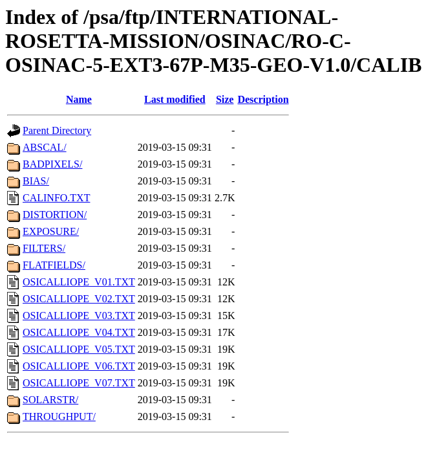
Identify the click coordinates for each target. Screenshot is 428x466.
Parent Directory (57, 130)
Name (79, 99)
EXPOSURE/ (51, 231)
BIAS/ (36, 180)
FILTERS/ (44, 248)
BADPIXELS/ (52, 164)
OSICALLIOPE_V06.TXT (79, 366)
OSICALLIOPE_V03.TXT (79, 315)
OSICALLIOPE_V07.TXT (79, 382)
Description (262, 99)
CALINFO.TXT (56, 197)
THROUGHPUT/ (59, 416)
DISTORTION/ (55, 214)
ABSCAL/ (45, 147)
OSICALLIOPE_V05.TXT (79, 349)
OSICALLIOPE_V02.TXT (79, 298)
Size (225, 99)
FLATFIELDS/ (54, 265)
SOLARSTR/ (50, 399)
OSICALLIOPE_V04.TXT (79, 332)
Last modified (175, 99)
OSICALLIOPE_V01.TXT (79, 281)
